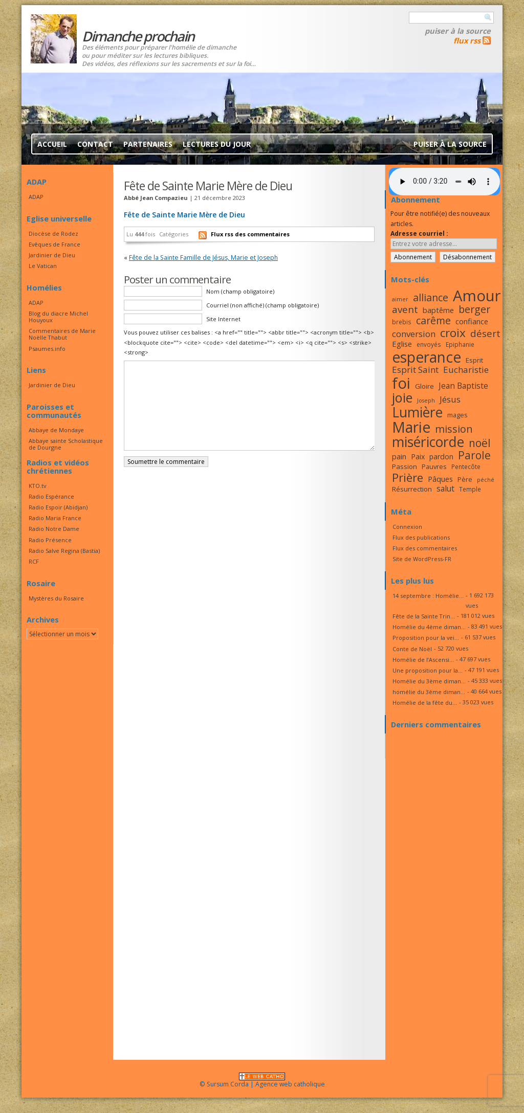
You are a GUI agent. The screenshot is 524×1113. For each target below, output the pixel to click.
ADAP (36, 197)
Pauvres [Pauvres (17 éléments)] (434, 466)
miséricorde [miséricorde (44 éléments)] (428, 442)
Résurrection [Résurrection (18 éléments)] (412, 489)
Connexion (407, 526)
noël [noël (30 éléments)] (480, 443)
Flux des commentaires (424, 548)
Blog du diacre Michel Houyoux (58, 316)
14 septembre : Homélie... (428, 595)
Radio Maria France (55, 518)
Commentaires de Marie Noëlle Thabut (62, 334)
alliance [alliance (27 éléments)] (430, 297)
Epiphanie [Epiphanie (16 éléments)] (460, 344)
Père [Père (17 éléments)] (464, 479)
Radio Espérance (51, 496)
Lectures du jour (217, 144)
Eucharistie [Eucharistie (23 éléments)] (466, 369)
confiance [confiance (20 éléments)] (471, 321)
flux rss (467, 40)
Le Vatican (43, 266)
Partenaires (147, 144)
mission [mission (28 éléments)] (454, 429)
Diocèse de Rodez (53, 233)
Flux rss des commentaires (250, 234)
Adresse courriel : (419, 233)
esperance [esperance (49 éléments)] (426, 357)
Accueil (52, 144)
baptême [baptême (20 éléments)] (438, 310)
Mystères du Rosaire (56, 598)
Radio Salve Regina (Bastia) (64, 550)
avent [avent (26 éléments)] (405, 309)
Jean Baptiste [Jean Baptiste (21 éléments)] (463, 385)
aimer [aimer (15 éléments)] (400, 299)
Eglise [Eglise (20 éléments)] (402, 344)
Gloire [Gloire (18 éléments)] (424, 386)
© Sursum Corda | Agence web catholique (262, 1081)
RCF (34, 561)
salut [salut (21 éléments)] (445, 488)
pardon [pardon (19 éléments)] (441, 456)
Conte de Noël (412, 649)
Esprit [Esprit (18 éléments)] (474, 360)
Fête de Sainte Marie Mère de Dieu (184, 214)
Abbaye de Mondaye (56, 430)
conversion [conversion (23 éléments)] (413, 334)
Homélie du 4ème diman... (429, 627)
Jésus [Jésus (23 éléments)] (450, 399)
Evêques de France (54, 244)
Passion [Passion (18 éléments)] (404, 466)
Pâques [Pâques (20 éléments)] (440, 479)
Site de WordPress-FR (421, 559)
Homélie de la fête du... (424, 702)
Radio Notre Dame (54, 528)
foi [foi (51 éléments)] (401, 383)
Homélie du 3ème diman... (429, 681)
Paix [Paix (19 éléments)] (418, 456)
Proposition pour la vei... (425, 637)
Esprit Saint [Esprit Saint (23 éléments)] (415, 369)
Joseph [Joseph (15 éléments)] (426, 400)
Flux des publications (421, 537)
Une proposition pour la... (427, 670)
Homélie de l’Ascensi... (423, 659)
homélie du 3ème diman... (428, 692)
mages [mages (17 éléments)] (457, 414)
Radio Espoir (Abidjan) (58, 507)
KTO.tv (37, 485)
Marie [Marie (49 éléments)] (411, 427)
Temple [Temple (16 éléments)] (470, 489)
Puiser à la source (458, 31)
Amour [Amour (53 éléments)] (477, 295)
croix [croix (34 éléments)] (453, 333)
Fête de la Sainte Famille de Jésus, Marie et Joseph (203, 257)
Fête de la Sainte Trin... (423, 616)
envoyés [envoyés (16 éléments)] (429, 344)
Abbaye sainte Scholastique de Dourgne (66, 444)
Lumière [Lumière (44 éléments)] (417, 412)
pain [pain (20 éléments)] (399, 456)
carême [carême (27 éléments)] (433, 320)
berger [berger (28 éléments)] (474, 309)
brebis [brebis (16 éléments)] (401, 322)
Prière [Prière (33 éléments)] (407, 477)
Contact (95, 144)
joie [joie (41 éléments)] (402, 397)
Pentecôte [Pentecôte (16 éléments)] (466, 466)
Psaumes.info (47, 348)
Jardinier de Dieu (52, 255)
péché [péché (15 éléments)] (485, 479)
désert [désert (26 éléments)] (485, 333)
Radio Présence (50, 540)
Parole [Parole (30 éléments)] (474, 455)
